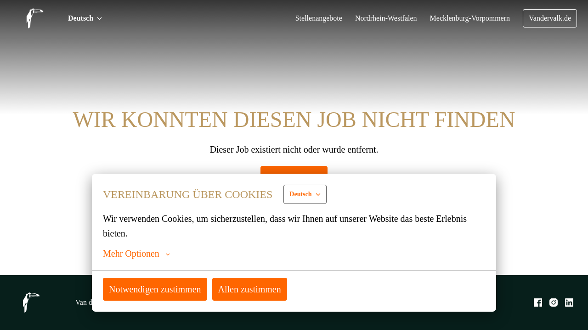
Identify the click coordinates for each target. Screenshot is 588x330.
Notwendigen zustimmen (157, 289)
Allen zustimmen (255, 289)
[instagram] (553, 302)
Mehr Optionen (137, 253)
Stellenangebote (307, 18)
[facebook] (538, 302)
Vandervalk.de (549, 18)
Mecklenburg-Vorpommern (466, 18)
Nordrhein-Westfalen (378, 18)
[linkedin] (569, 302)
